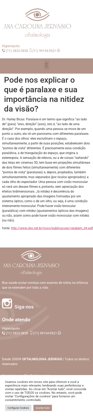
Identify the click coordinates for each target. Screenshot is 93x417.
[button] (46, 65)
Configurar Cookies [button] (18, 407)
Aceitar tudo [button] (43, 407)
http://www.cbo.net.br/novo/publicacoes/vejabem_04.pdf (52, 228)
